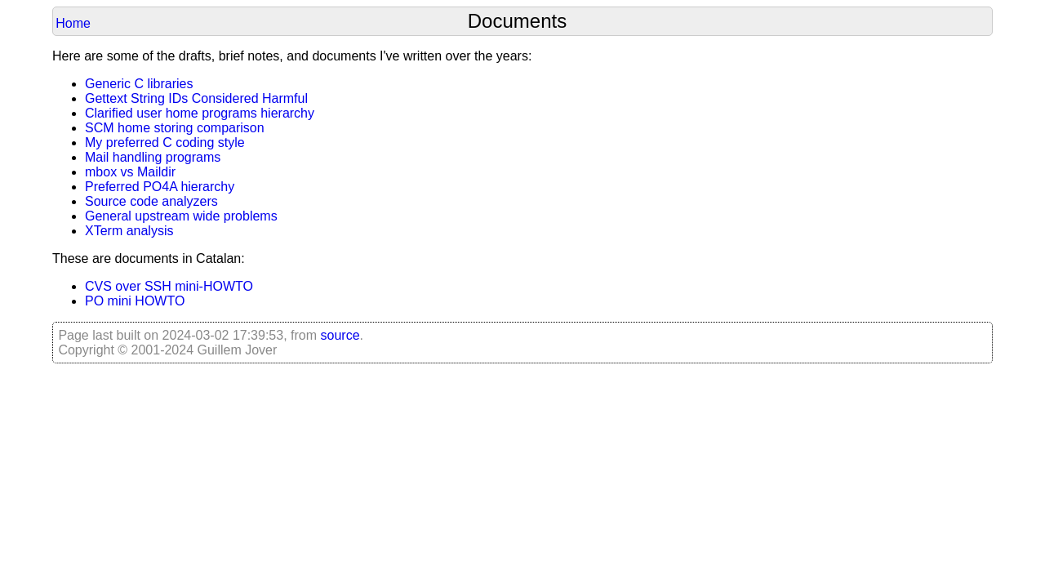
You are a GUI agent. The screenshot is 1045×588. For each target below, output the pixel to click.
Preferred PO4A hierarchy (159, 187)
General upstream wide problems (181, 216)
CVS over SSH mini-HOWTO (169, 286)
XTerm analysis (129, 231)
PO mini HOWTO (135, 301)
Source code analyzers (151, 201)
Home (73, 23)
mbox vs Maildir (130, 172)
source (340, 335)
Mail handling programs (152, 157)
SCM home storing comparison (175, 128)
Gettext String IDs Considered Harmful (196, 98)
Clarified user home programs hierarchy (199, 113)
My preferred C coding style (165, 142)
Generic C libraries (139, 84)
